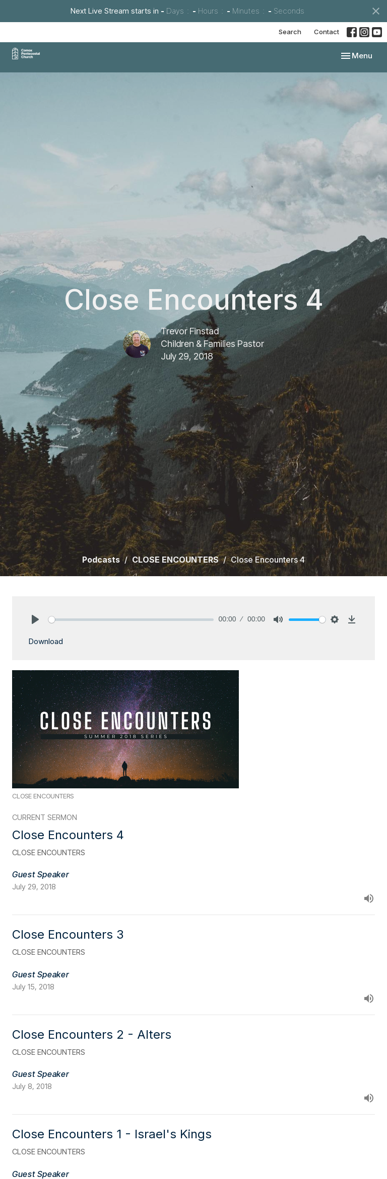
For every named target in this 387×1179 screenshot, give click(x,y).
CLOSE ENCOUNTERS (175, 560)
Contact (326, 32)
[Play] (35, 619)
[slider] (131, 619)
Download (45, 641)
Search (290, 32)
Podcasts (101, 560)
